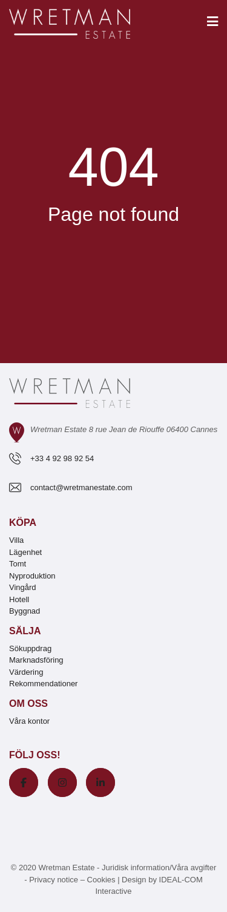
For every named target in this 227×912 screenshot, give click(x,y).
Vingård (22, 587)
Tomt (17, 563)
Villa (16, 540)
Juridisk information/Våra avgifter (159, 867)
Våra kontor (29, 721)
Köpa (22, 522)
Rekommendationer (43, 683)
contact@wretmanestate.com (81, 487)
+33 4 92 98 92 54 (62, 458)
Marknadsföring (36, 659)
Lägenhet (25, 552)
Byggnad (24, 610)
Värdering (26, 672)
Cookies (101, 879)
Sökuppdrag (30, 648)
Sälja (25, 631)
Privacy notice (53, 879)
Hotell (19, 599)
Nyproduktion (32, 575)
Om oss (28, 703)
